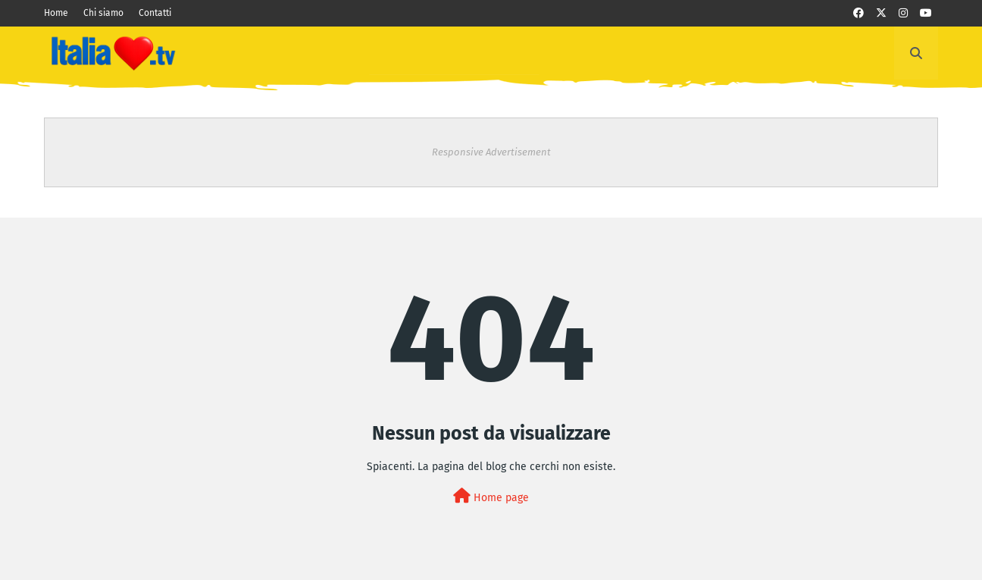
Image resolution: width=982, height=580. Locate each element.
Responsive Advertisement (491, 152)
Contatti (155, 13)
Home (56, 13)
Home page (491, 496)
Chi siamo (103, 13)
